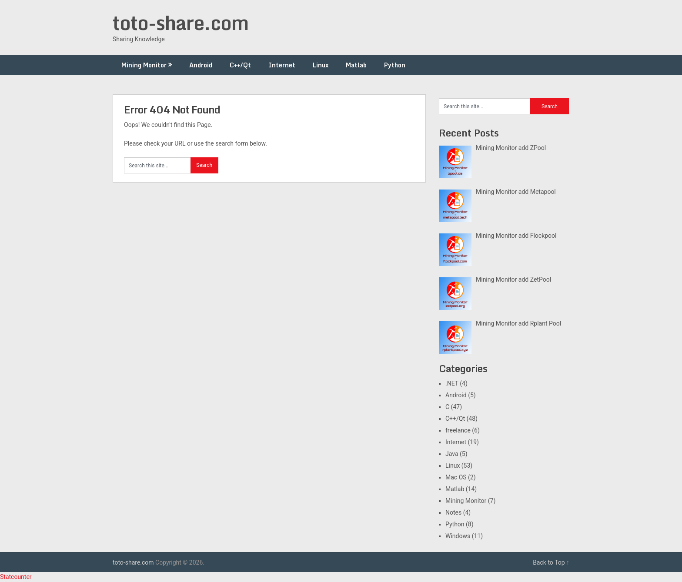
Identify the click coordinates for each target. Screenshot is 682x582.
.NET (451, 383)
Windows (457, 535)
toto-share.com (180, 22)
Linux (320, 65)
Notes (453, 512)
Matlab (356, 65)
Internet (281, 65)
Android (200, 65)
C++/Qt (240, 65)
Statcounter (16, 576)
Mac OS (456, 477)
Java (451, 453)
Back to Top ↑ (551, 562)
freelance (458, 430)
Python (394, 65)
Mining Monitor (144, 65)
